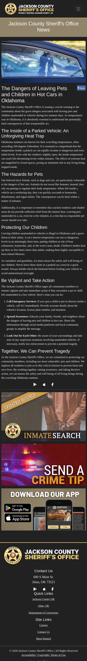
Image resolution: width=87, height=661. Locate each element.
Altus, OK (43, 605)
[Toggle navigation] (78, 8)
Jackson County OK (43, 599)
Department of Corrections (43, 612)
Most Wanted (43, 638)
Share (81, 88)
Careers (43, 625)
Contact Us (43, 631)
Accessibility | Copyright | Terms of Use (43, 655)
